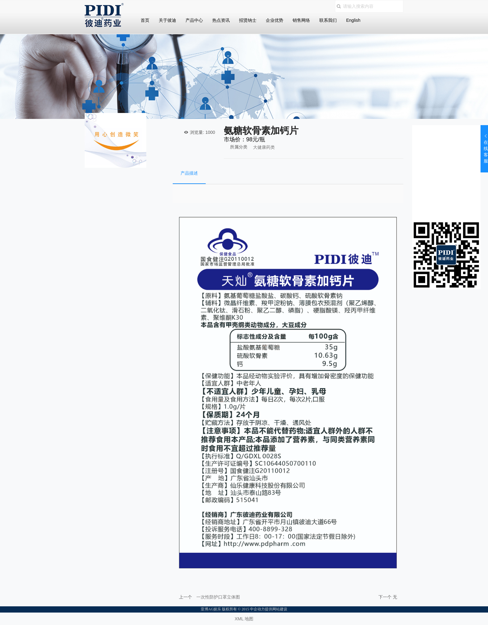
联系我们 (328, 20)
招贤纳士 (247, 20)
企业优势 (274, 20)
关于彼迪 (167, 20)
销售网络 (301, 20)
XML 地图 (244, 618)
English (353, 20)
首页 (145, 20)
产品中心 (194, 20)
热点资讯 (221, 20)
